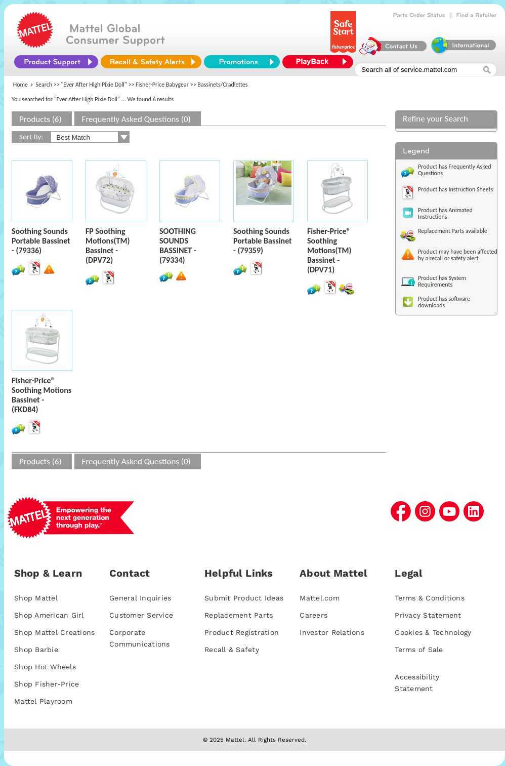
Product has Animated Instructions (445, 213)
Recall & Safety (231, 650)
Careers (313, 615)
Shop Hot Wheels (45, 667)
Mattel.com (320, 598)
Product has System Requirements (442, 281)
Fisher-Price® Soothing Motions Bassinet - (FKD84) (41, 395)
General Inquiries (140, 598)
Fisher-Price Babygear (162, 84)
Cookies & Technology (433, 632)
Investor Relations (332, 632)
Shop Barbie (36, 650)
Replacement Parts (238, 615)
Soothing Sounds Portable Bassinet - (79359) (262, 240)
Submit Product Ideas (243, 598)
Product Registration (241, 632)
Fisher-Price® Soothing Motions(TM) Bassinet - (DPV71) (329, 250)
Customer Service (141, 615)
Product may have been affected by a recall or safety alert (457, 255)
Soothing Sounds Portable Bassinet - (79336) (41, 240)
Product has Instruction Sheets (455, 189)
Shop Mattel (36, 598)
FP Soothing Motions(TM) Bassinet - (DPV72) (108, 245)
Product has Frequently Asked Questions (454, 170)
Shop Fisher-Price (46, 684)
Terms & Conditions (430, 598)
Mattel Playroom (43, 701)
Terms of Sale (419, 650)
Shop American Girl (49, 615)
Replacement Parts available (452, 230)
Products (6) (40, 119)
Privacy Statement (428, 615)
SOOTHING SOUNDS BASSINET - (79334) (177, 245)
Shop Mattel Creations (54, 632)
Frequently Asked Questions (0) (136, 119)
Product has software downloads (444, 302)
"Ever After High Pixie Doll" (94, 84)
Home (20, 84)
